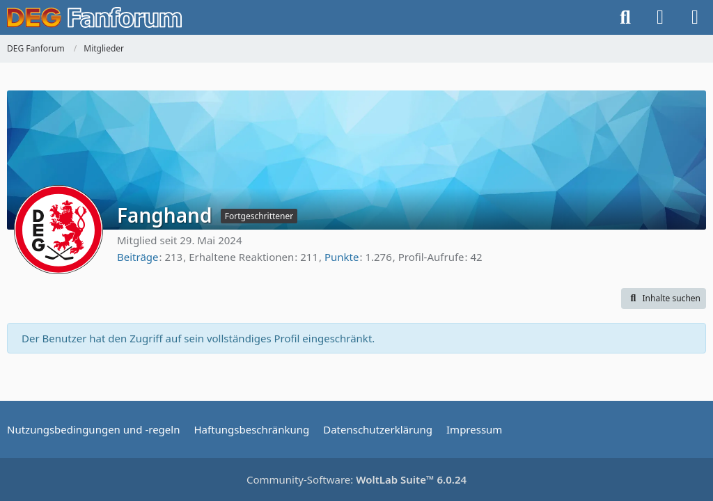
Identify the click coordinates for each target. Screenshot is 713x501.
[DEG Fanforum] (94, 17)
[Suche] (625, 17)
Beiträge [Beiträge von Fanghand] (138, 257)
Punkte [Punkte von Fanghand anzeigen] (341, 257)
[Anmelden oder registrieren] (660, 17)
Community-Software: (356, 479)
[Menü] (695, 17)
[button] (663, 298)
